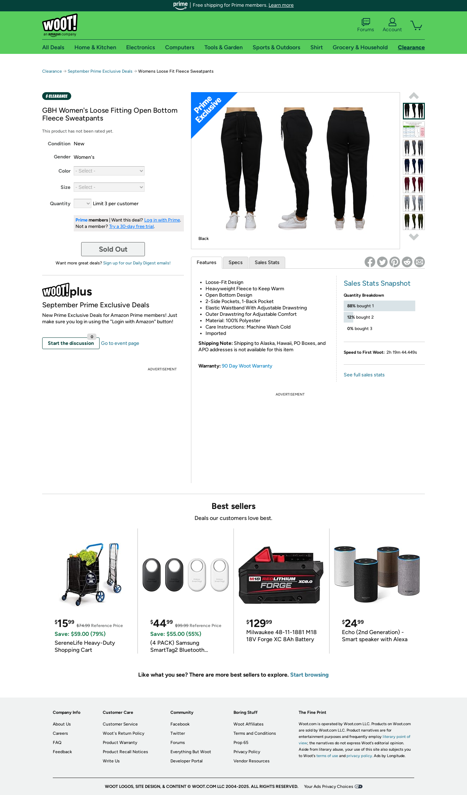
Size (66, 187)
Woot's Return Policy (123, 733)
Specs (236, 262)
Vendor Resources (252, 760)
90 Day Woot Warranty (247, 366)
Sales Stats (267, 262)
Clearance (52, 71)
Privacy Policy (247, 751)
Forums (365, 25)
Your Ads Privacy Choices (328, 786)
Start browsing (309, 674)
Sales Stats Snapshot (377, 283)
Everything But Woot (190, 751)
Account (392, 25)
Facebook (180, 724)
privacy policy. (360, 756)
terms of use (327, 756)
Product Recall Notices (125, 751)
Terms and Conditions (255, 733)
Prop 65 (241, 742)
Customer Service (120, 724)
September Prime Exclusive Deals (100, 71)
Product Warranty (120, 742)
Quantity (60, 204)
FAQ (57, 742)
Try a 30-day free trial (131, 226)
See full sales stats (364, 375)
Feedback (62, 751)
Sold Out (113, 249)
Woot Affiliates (249, 724)
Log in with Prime (162, 220)
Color (64, 171)
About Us (62, 724)
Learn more (281, 5)
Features (206, 262)
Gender (62, 157)
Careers (60, 733)
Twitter (177, 733)
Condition (59, 144)
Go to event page (120, 343)
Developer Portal (186, 760)
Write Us (111, 760)
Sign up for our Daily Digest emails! (137, 263)
